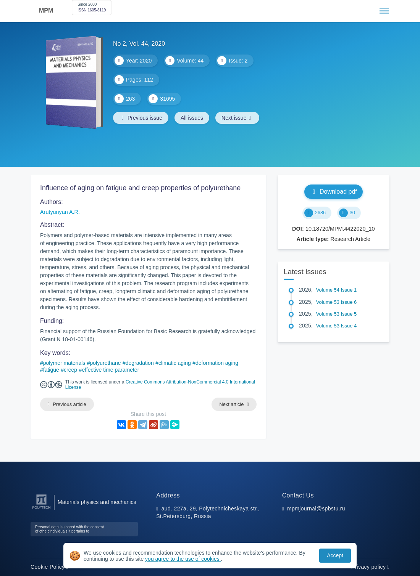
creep (70, 370)
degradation (140, 363)
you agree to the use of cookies (183, 559)
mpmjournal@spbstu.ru (316, 508)
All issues (192, 118)
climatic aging (174, 363)
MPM (46, 10)
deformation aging (216, 363)
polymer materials (64, 363)
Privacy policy (370, 567)
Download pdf (333, 191)
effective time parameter (110, 370)
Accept (335, 555)
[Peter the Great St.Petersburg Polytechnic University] (41, 509)
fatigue (51, 370)
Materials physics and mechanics (97, 502)
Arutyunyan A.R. (60, 212)
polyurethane (105, 363)
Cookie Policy (49, 567)
